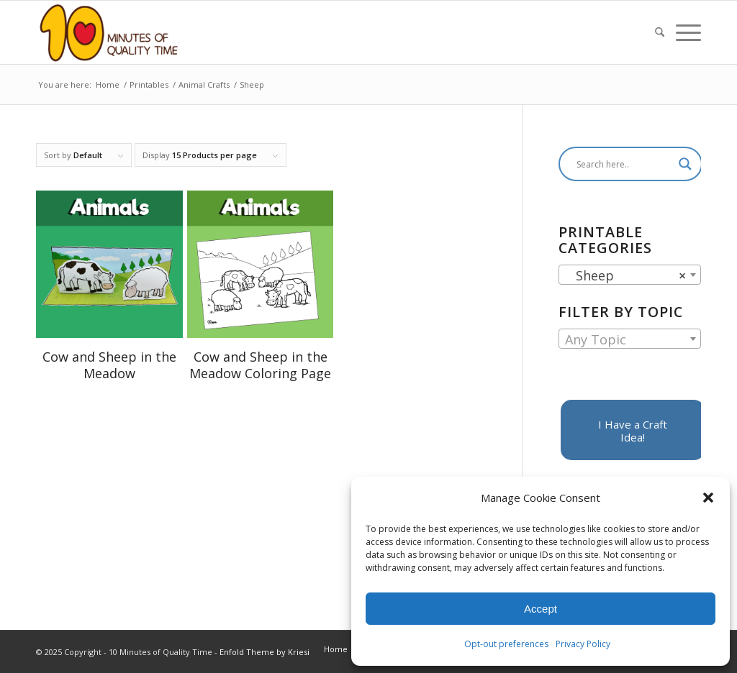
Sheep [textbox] (625, 275)
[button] (708, 497)
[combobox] (630, 275)
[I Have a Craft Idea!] (633, 430)
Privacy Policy (583, 644)
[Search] (659, 32)
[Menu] (685, 32)
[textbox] (629, 339)
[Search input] (624, 164)
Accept (540, 609)
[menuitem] (659, 32)
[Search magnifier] (685, 164)
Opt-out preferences (506, 644)
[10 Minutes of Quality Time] (109, 32)
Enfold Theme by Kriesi (264, 651)
